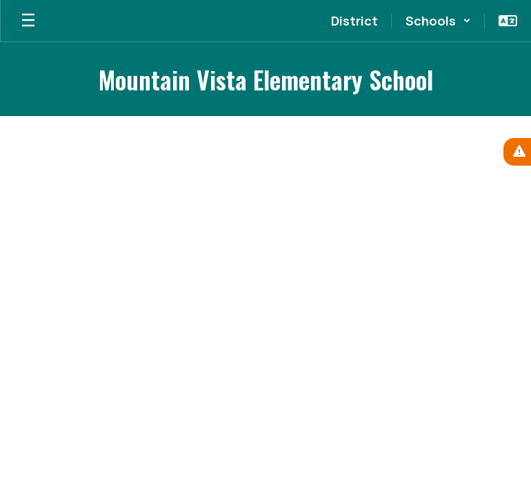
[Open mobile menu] (28, 20)
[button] (438, 20)
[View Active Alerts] (517, 152)
